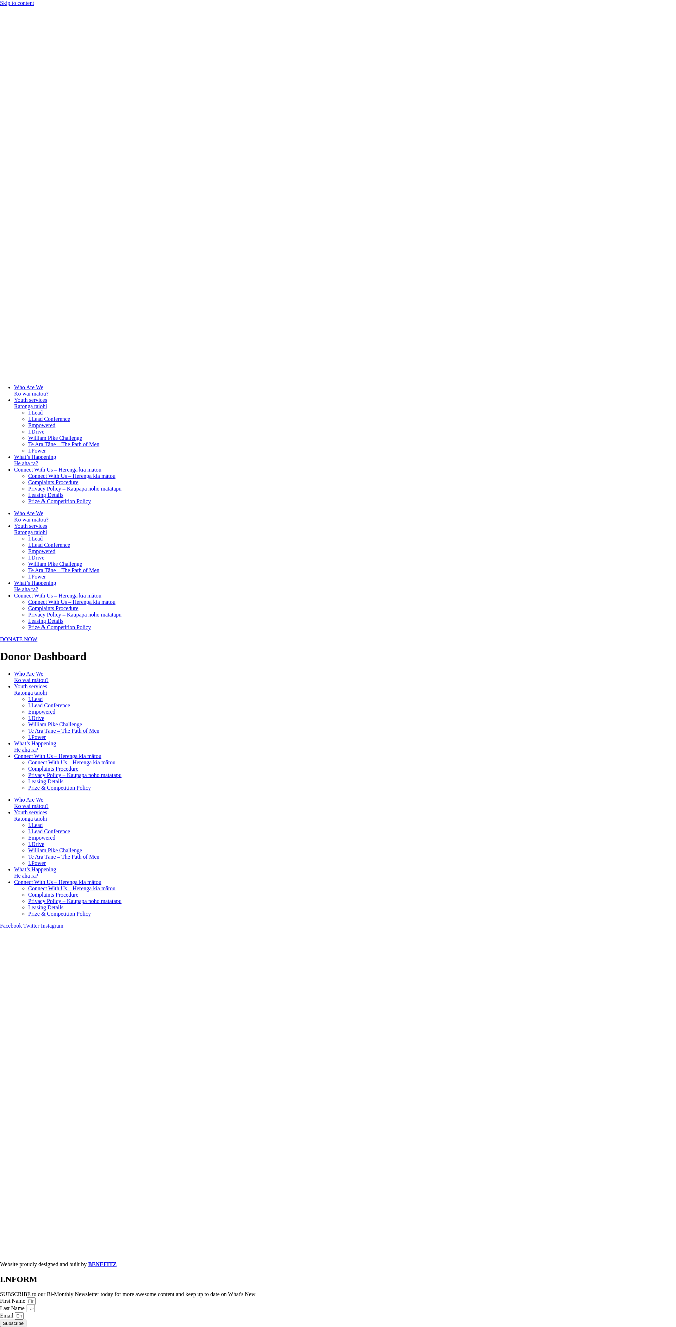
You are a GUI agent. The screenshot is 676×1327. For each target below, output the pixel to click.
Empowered (41, 425)
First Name (13, 1301)
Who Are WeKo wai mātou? (31, 390)
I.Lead (35, 413)
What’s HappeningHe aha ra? (35, 460)
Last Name (13, 1308)
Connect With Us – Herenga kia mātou (57, 470)
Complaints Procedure (53, 482)
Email (7, 1316)
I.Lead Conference (49, 419)
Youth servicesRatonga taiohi (30, 403)
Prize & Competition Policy (59, 501)
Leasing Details (45, 495)
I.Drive (36, 432)
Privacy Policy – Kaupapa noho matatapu (74, 489)
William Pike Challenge (55, 438)
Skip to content (17, 3)
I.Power (37, 451)
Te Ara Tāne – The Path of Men (63, 444)
